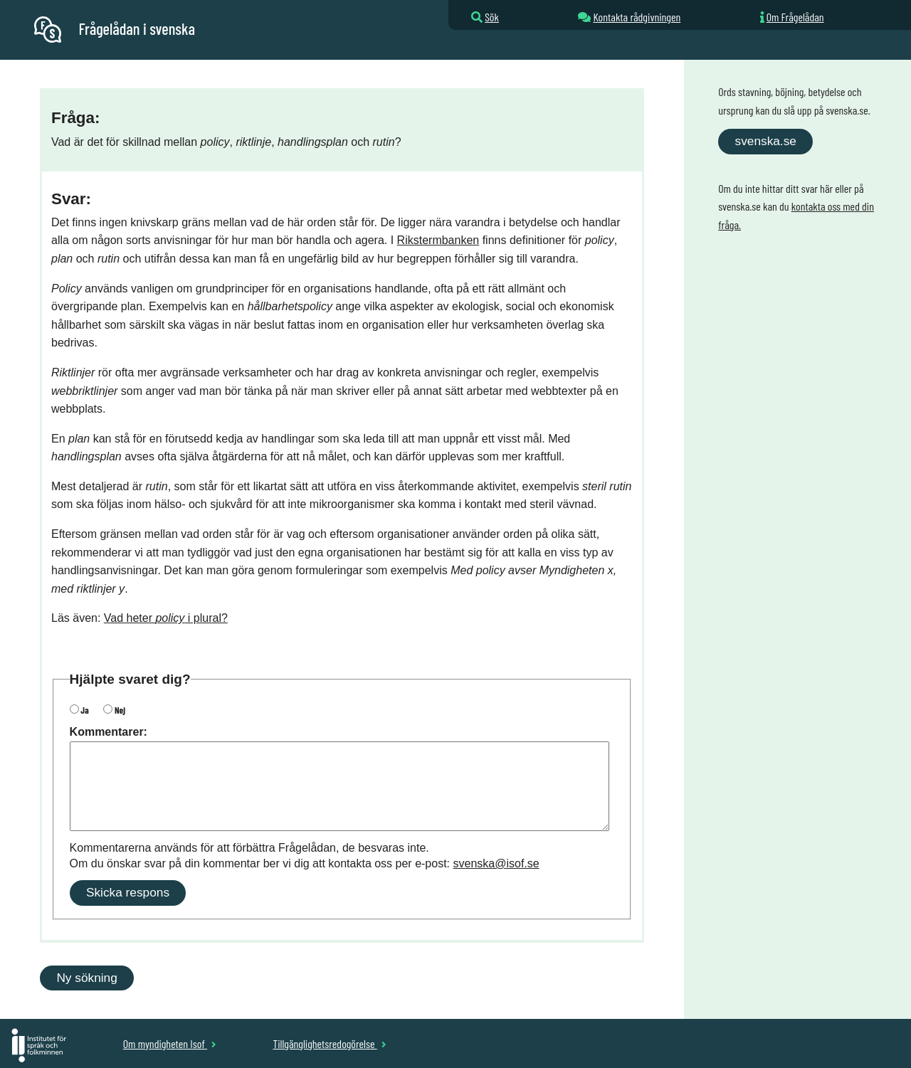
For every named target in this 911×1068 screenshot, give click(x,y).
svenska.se (765, 141)
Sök (492, 16)
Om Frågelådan (795, 16)
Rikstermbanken (438, 240)
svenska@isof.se (496, 863)
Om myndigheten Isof (169, 1043)
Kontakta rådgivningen (636, 16)
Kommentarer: (108, 732)
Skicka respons (127, 892)
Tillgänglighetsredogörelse (329, 1043)
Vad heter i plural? (166, 618)
